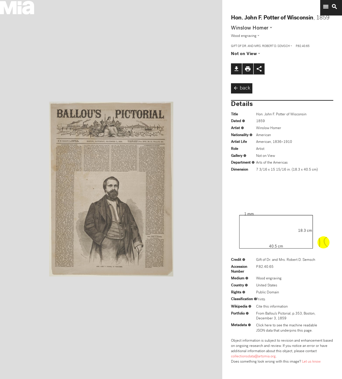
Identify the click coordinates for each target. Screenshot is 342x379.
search (334, 6)
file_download (236, 69)
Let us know (311, 362)
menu (325, 6)
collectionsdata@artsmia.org (253, 356)
